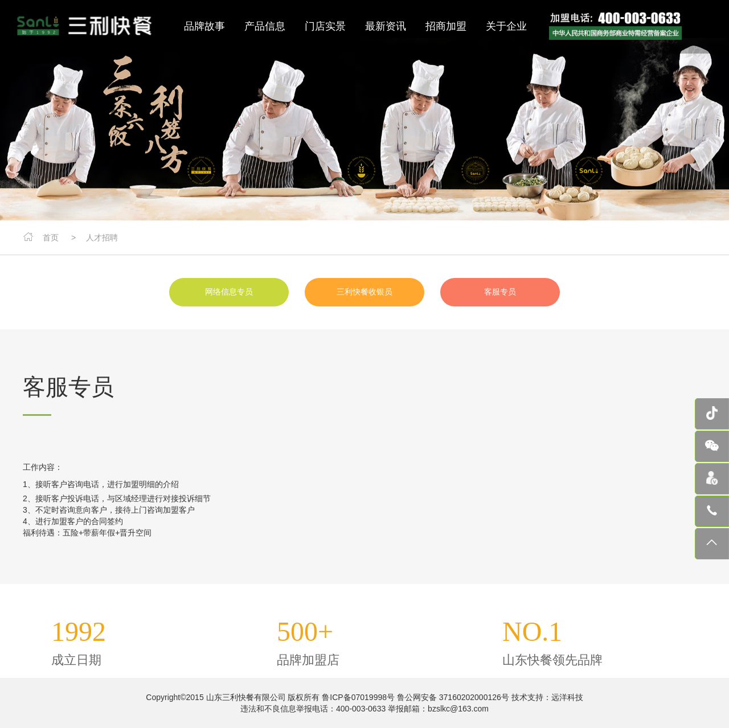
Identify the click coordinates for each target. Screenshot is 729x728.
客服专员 (500, 292)
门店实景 (325, 26)
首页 (51, 237)
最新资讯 (385, 26)
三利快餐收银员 (364, 292)
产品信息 (264, 26)
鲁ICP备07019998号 (358, 697)
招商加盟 (445, 26)
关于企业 (506, 26)
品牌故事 (204, 26)
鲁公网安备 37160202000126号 (452, 697)
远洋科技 (567, 697)
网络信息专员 (229, 292)
